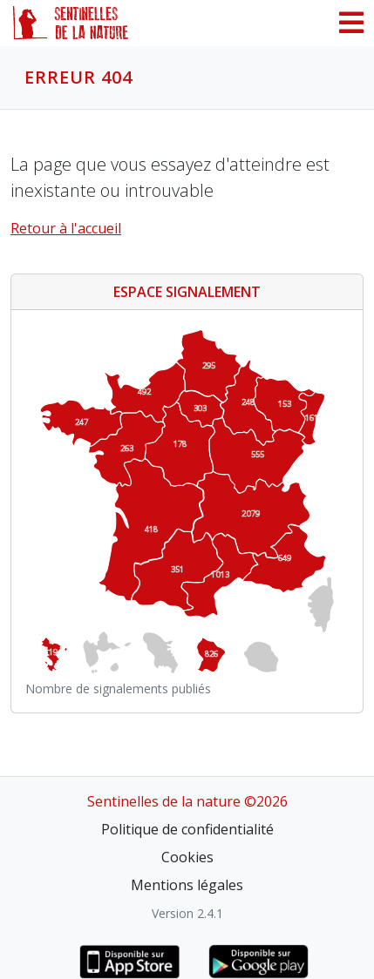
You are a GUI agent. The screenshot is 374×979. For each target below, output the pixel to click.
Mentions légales (187, 885)
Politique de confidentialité (187, 829)
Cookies (187, 857)
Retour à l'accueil (65, 228)
